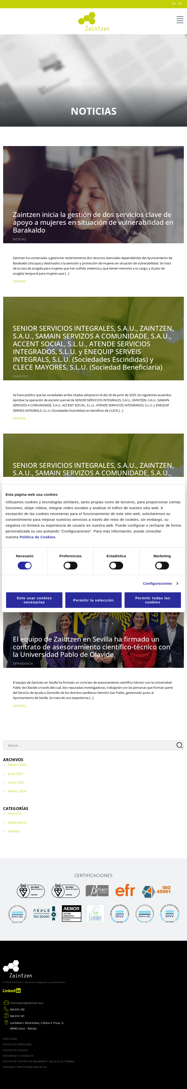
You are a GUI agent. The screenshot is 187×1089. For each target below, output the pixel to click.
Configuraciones (157, 583)
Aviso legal (10, 1038)
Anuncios (20, 376)
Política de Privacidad (17, 1044)
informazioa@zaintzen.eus (26, 1003)
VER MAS (19, 281)
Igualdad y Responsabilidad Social (25, 1067)
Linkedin (12, 990)
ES (180, 3)
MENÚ (179, 20)
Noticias (19, 239)
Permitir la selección (93, 600)
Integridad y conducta (18, 1055)
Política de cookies (15, 1050)
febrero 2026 (17, 764)
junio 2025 (15, 773)
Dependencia (23, 664)
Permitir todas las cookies (152, 600)
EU (174, 3)
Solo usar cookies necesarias (34, 600)
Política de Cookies (37, 537)
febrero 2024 (17, 791)
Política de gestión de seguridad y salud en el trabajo (38, 1061)
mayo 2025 (16, 782)
